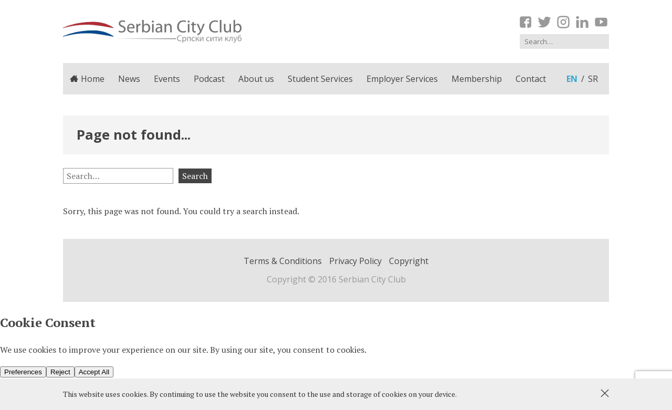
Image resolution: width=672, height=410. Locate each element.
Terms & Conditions (283, 261)
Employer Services (402, 79)
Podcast (209, 79)
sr (593, 79)
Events (167, 79)
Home (87, 79)
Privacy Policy (355, 261)
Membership (477, 79)
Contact (531, 79)
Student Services (320, 79)
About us (256, 79)
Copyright (408, 261)
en (572, 79)
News (129, 79)
